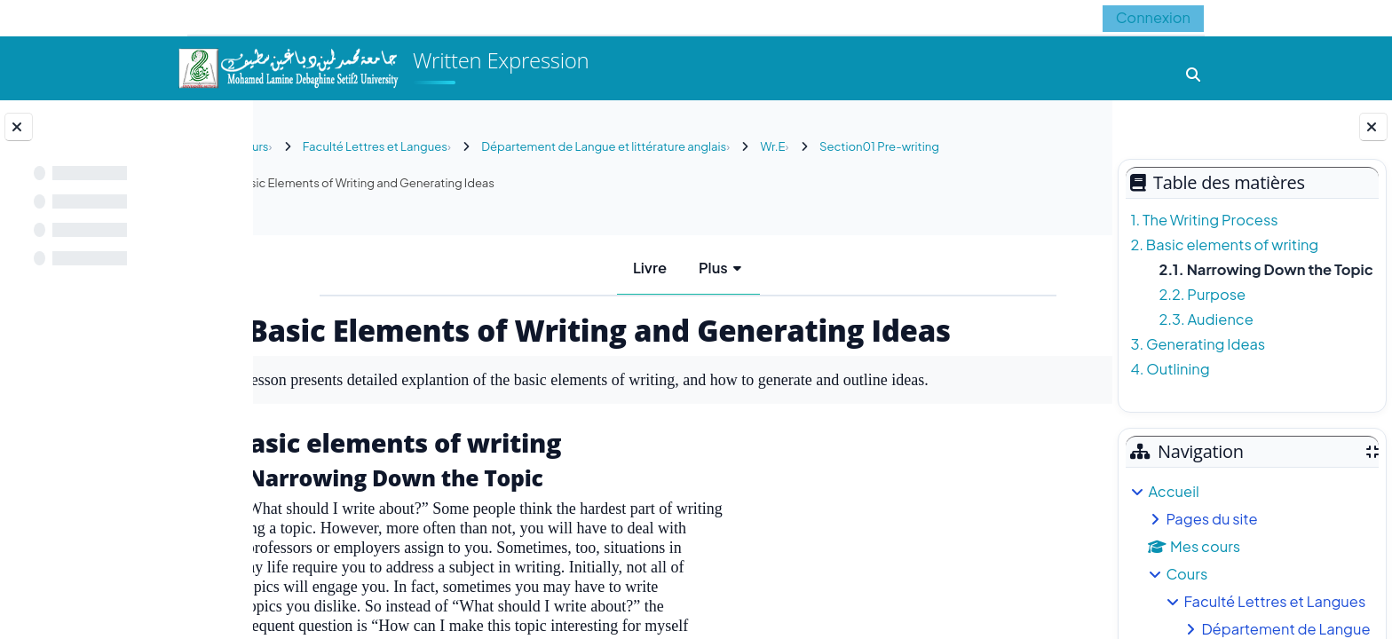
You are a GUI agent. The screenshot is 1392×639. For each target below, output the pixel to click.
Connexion (1153, 17)
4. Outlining (1169, 368)
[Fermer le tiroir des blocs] (1373, 127)
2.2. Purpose (1202, 294)
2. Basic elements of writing (1224, 244)
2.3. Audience (1206, 319)
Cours (1186, 573)
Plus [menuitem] (708, 267)
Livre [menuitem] (644, 267)
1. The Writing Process (1203, 219)
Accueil (1173, 491)
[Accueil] (288, 66)
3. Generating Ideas (1197, 344)
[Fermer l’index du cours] (18, 127)
